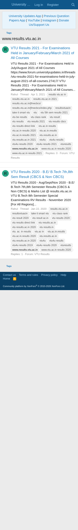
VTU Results (42, 414)
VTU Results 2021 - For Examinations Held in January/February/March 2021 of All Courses (42, 135)
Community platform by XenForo (34, 524)
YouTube (34, 102)
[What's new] (65, 5)
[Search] (73, 5)
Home (6, 516)
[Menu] (6, 5)
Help (63, 512)
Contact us (9, 512)
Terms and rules (28, 512)
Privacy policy (49, 512)
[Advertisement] (39, 50)
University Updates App (25, 98)
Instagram (49, 102)
